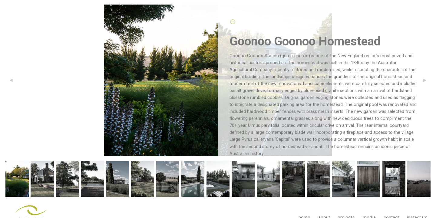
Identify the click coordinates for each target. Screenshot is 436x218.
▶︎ (427, 80)
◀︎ (13, 80)
